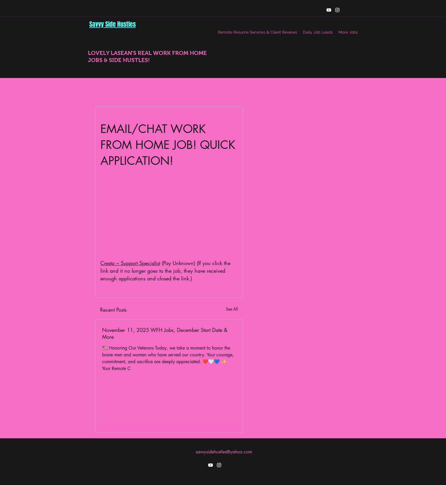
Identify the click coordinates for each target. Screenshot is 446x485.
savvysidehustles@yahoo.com (224, 452)
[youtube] (329, 10)
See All (232, 309)
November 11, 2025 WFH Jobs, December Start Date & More (165, 333)
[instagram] (337, 10)
